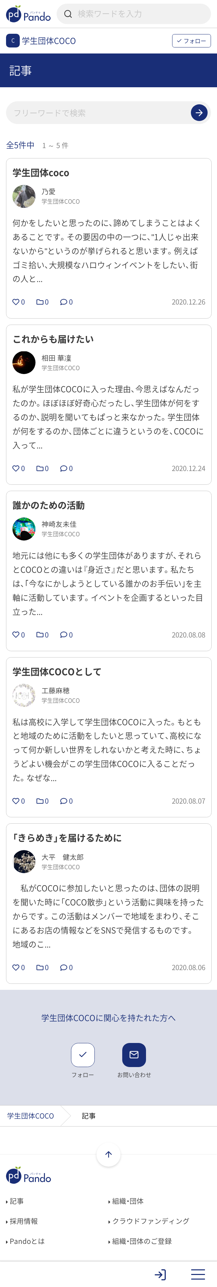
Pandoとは (25, 1241)
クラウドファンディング (149, 1221)
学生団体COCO (30, 1115)
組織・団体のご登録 (140, 1241)
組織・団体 (126, 1201)
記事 (15, 1201)
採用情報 (22, 1221)
